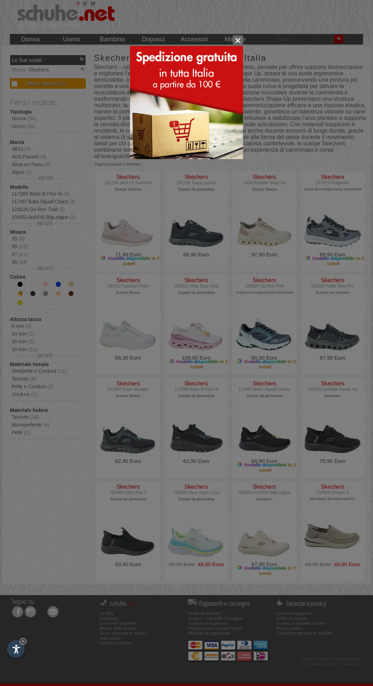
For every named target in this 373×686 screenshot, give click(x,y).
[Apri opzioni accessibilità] (16, 649)
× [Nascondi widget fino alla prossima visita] (23, 641)
